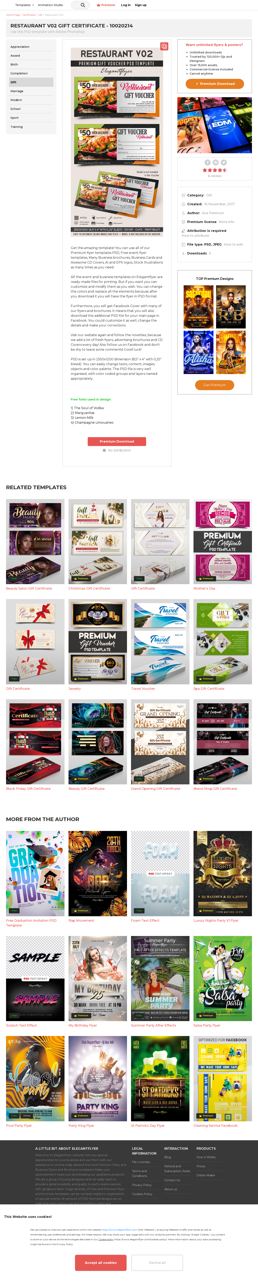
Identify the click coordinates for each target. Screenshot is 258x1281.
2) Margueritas (82, 413)
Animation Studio (81, 5)
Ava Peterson (213, 213)
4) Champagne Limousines (92, 422)
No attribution (117, 450)
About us (170, 1189)
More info (226, 222)
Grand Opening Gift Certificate (155, 788)
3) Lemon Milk (82, 418)
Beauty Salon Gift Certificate (29, 588)
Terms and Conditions (139, 1173)
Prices (201, 1166)
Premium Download (117, 441)
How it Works (206, 1157)
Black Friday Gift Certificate (28, 788)
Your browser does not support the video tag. (214, 125)
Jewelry (75, 688)
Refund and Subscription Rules (177, 1168)
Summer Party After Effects (153, 1025)
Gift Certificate (143, 588)
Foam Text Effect (145, 920)
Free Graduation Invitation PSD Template (31, 922)
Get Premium (215, 385)
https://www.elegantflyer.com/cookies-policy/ (140, 1239)
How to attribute (195, 236)
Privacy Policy (142, 1185)
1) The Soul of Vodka (87, 408)
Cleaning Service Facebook (216, 1125)
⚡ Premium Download (215, 84)
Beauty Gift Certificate (87, 788)
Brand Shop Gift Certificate (215, 788)
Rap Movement (81, 920)
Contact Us (172, 1180)
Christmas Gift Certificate (89, 588)
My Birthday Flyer (83, 1025)
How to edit (233, 244)
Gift (209, 195)
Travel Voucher (143, 688)
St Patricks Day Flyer (148, 1125)
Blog (167, 1157)
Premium (209, 5)
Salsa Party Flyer (207, 1025)
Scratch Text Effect (21, 1025)
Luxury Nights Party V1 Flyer (216, 920)
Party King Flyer (81, 1125)
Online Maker (206, 1175)
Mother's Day (204, 588)
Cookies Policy (142, 1194)
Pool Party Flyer (19, 1125)
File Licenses (141, 1162)
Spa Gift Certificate (209, 688)
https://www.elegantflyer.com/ (120, 1229)
